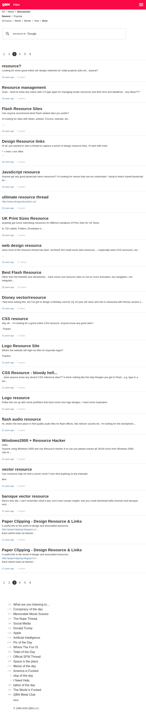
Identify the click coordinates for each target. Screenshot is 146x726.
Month (27, 20)
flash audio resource (21, 419)
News (11, 11)
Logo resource (16, 398)
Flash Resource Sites (22, 108)
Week (18, 20)
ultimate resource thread (25, 197)
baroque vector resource (25, 496)
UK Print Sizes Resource (25, 218)
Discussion (23, 11)
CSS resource (15, 318)
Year (36, 20)
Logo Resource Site (20, 346)
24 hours (7, 20)
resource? (11, 66)
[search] (63, 33)
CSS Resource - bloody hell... (29, 372)
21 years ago (8, 335)
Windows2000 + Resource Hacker (33, 440)
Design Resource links (23, 141)
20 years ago (8, 77)
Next (15, 700)
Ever (45, 20)
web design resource (22, 245)
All (3, 11)
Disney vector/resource (24, 297)
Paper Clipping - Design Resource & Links (42, 521)
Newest (6, 16)
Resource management (24, 87)
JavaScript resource (21, 172)
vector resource (17, 469)
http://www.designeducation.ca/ (19, 201)
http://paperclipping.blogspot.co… (20, 529)
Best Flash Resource (21, 272)
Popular (18, 16)
